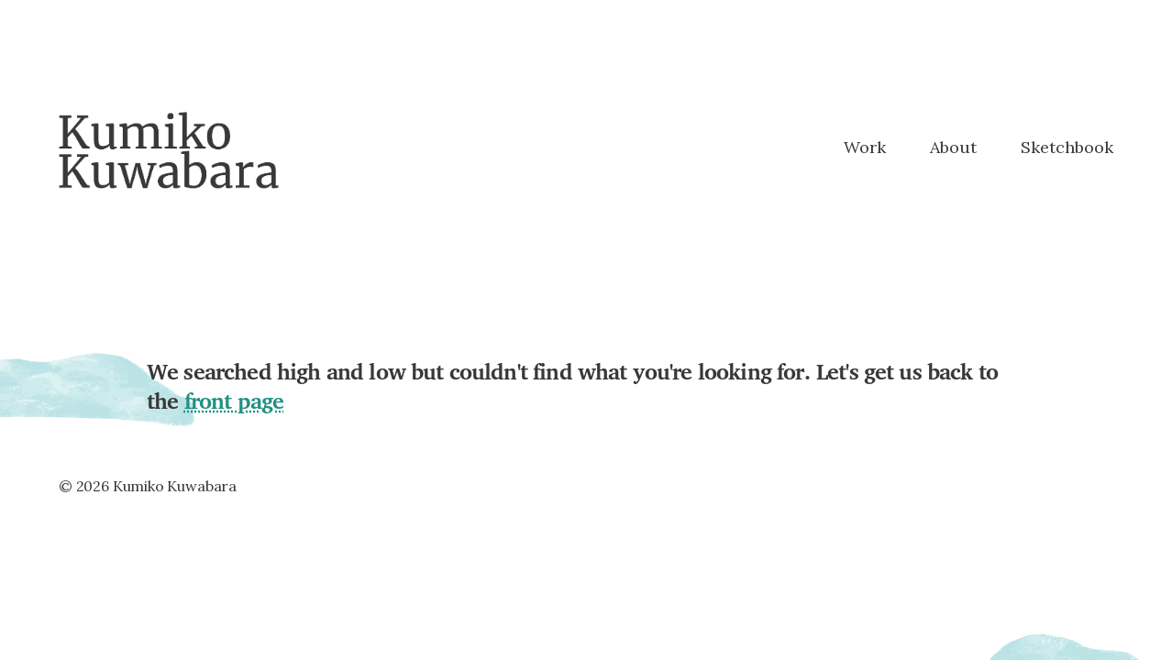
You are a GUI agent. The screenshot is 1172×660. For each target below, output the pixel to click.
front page (234, 400)
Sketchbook (1067, 148)
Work (865, 148)
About (953, 148)
